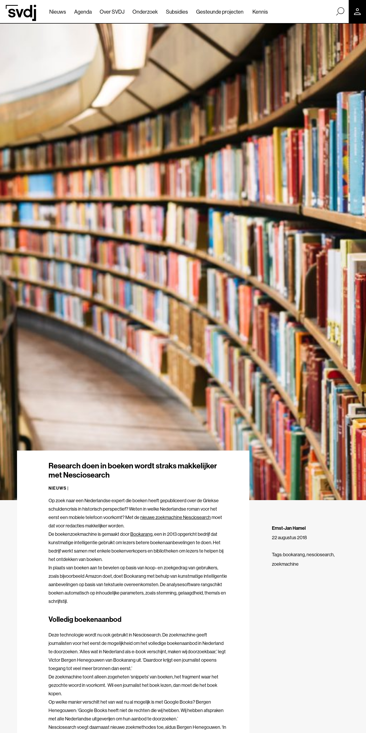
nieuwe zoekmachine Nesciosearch (175, 517)
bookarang (294, 555)
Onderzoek (145, 11)
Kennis (260, 11)
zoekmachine (285, 564)
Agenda (83, 11)
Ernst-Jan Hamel (289, 528)
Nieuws (57, 11)
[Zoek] (340, 11)
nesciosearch (320, 555)
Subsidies (177, 11)
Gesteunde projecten (220, 11)
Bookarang (141, 534)
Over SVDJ (112, 11)
